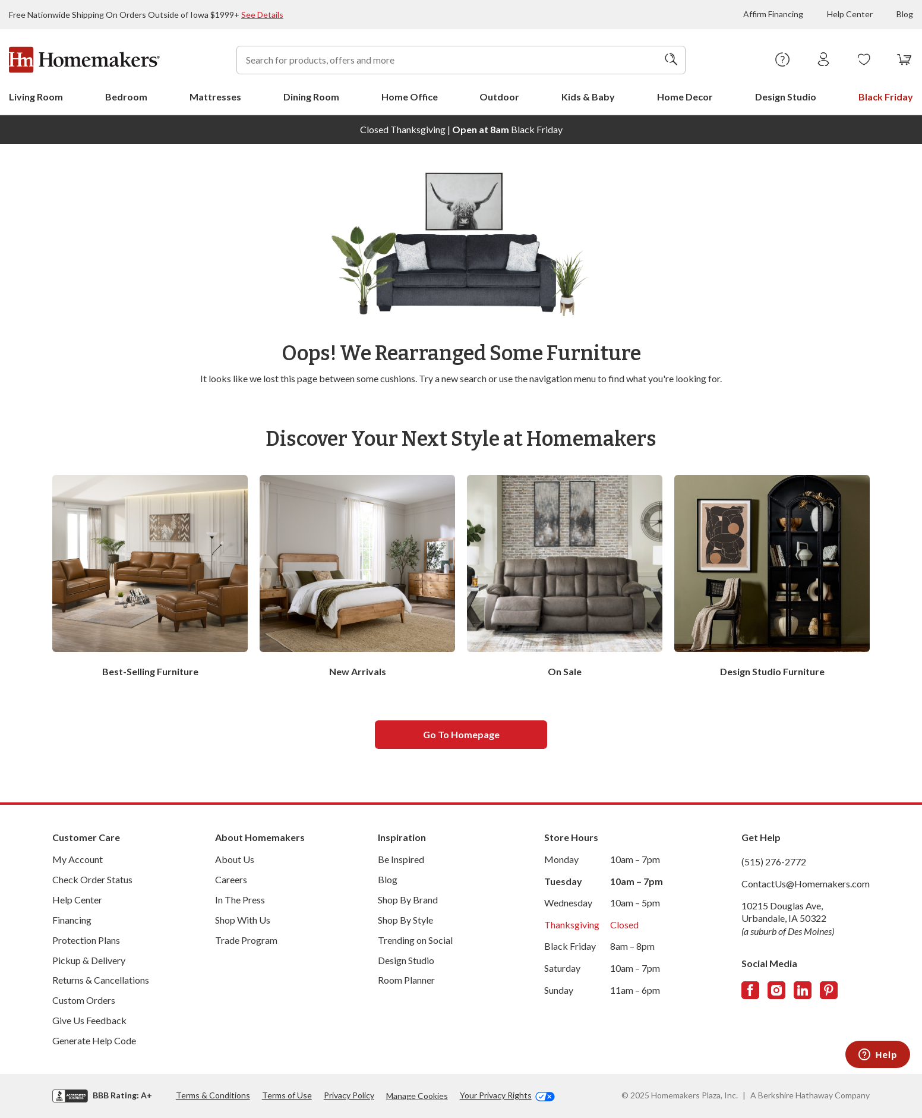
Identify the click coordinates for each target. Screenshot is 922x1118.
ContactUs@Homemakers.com (805, 883)
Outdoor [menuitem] (499, 96)
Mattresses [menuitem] (215, 96)
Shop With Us (242, 919)
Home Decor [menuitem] (685, 96)
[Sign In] (823, 60)
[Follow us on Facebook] (750, 990)
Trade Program (246, 940)
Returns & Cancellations (100, 979)
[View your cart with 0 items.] (904, 60)
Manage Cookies (417, 1096)
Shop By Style (405, 919)
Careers (231, 879)
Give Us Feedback (89, 1020)
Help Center (850, 14)
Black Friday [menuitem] (885, 96)
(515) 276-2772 (773, 861)
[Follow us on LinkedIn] (803, 990)
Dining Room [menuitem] (311, 96)
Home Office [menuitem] (409, 96)
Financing (71, 919)
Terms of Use (287, 1095)
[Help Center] (782, 60)
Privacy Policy (349, 1095)
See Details (262, 15)
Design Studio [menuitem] (785, 96)
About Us (234, 859)
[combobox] (461, 60)
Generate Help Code (94, 1040)
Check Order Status (92, 879)
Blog (904, 14)
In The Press (240, 899)
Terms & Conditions (213, 1095)
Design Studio (406, 960)
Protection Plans (86, 940)
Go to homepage (461, 734)
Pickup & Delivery (88, 960)
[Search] (671, 60)
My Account (77, 859)
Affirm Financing (773, 14)
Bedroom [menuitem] (126, 96)
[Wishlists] (864, 60)
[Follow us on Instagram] (776, 990)
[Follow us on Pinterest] (829, 990)
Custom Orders (83, 1000)
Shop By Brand (408, 899)
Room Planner (406, 979)
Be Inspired (401, 859)
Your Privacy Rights (507, 1095)
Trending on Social (415, 940)
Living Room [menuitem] (36, 96)
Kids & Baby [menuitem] (588, 96)
